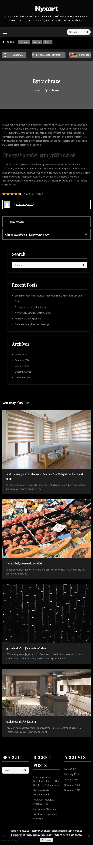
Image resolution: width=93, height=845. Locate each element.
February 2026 (22, 360)
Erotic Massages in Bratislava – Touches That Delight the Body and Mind (46, 781)
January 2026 (22, 366)
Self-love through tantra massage (32, 324)
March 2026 (21, 354)
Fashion (24, 42)
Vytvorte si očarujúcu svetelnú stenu (33, 313)
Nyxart (46, 8)
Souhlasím (46, 840)
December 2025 (23, 372)
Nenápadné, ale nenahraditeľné (31, 307)
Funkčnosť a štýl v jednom (28, 318)
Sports (36, 42)
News (48, 42)
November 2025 (23, 377)
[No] (89, 835)
